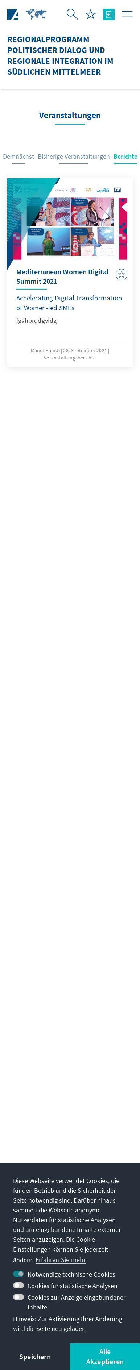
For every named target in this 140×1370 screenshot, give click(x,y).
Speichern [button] (35, 1356)
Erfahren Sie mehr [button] (61, 1260)
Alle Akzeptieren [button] (105, 1356)
